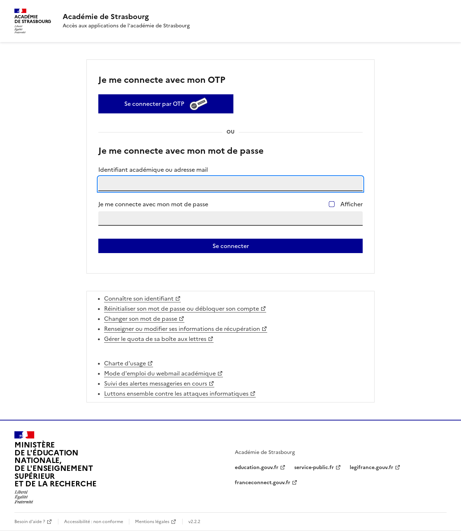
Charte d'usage (125, 363)
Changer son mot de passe (140, 318)
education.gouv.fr (256, 467)
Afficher (351, 204)
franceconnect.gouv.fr (262, 482)
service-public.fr (314, 467)
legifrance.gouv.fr (371, 467)
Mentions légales (152, 521)
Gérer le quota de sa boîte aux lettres (155, 338)
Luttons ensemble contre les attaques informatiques (176, 393)
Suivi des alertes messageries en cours (155, 383)
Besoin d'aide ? (29, 521)
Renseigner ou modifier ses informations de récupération (182, 328)
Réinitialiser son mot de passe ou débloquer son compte (181, 308)
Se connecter (230, 246)
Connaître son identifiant (139, 298)
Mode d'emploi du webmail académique (160, 373)
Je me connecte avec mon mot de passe (153, 204)
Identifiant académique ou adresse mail (153, 169)
